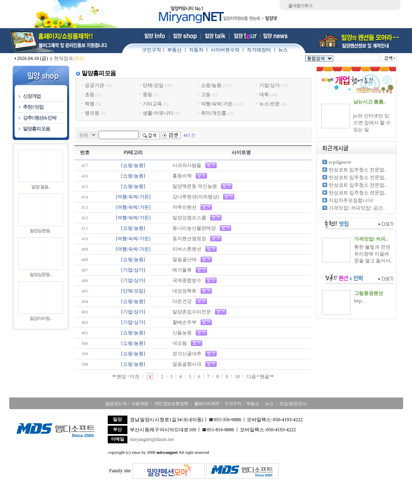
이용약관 (139, 403)
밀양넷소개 (116, 403)
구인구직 (151, 50)
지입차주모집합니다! (351, 200)
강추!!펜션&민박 (40, 118)
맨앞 (119, 376)
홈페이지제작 (206, 403)
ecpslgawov (340, 162)
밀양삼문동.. (40, 230)
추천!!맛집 (33, 107)
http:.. (359, 301)
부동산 (174, 50)
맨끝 (266, 376)
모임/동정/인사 (293, 403)
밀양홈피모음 (36, 129)
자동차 (196, 50)
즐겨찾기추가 (300, 5)
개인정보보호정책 (171, 403)
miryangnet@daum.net (152, 439)
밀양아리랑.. (40, 318)
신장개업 (32, 96)
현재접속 (69, 58)
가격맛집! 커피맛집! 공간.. (357, 208)
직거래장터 (259, 50)
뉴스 (283, 50)
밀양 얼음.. (40, 186)
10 (237, 376)
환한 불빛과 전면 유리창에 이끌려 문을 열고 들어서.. (373, 254)
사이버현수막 (225, 50)
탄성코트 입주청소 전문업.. (358, 170)
